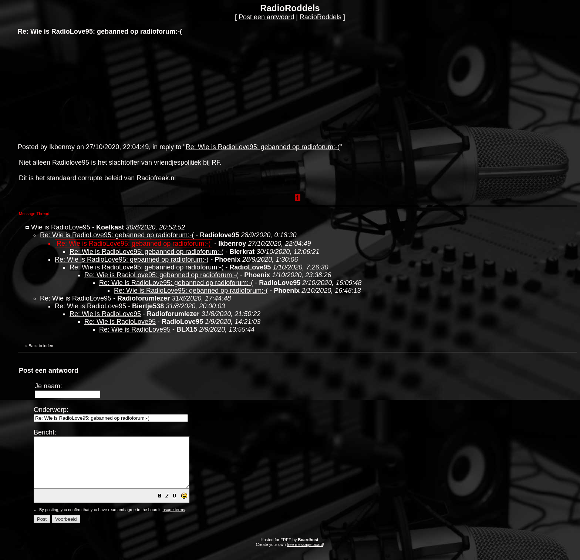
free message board (305, 554)
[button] (178, 506)
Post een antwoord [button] (266, 17)
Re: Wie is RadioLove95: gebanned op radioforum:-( (263, 147)
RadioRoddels (320, 17)
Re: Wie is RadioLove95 (75, 298)
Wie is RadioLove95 (60, 227)
